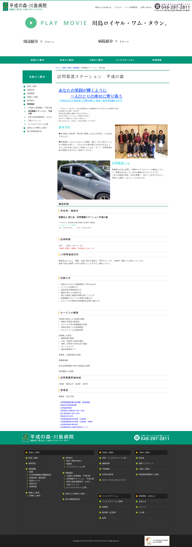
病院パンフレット (146, 463)
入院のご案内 (144, 452)
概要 (31, 472)
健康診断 (106, 463)
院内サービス (34, 481)
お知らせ (142, 501)
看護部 (69, 464)
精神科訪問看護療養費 (68, 405)
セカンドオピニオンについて (114, 480)
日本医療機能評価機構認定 (40, 475)
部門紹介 (31, 101)
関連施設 (76, 68)
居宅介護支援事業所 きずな (40, 117)
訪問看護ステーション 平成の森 (40, 112)
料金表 (141, 458)
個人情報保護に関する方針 (70, 413)
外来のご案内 (107, 452)
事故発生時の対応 (66, 416)
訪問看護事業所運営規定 (69, 424)
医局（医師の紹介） (74, 461)
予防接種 (106, 469)
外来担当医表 (107, 474)
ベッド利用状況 (131, 7)
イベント (142, 507)
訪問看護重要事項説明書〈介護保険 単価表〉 (77, 422)
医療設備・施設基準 (37, 478)
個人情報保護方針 (34, 131)
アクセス (118, 7)
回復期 (105, 507)
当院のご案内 (67, 68)
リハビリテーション (110, 496)
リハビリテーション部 (75, 467)
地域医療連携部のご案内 (149, 474)
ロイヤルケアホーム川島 (38, 124)
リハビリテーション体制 (112, 501)
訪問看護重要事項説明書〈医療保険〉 (76, 402)
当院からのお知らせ (103, 7)
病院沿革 (33, 484)
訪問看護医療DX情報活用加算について (74, 427)
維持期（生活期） (109, 512)
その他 (141, 512)
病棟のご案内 (32, 97)
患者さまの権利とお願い (37, 128)
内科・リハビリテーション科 (114, 458)
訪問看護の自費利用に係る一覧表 (72, 411)
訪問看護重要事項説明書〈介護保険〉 (74, 419)
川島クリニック (34, 121)
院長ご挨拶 (31, 86)
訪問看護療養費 (66, 408)
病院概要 (31, 93)
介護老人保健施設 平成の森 (40, 108)
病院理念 (31, 90)
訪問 (104, 518)
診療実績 (33, 487)
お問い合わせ (145, 7)
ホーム (58, 68)
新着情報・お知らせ (147, 496)
